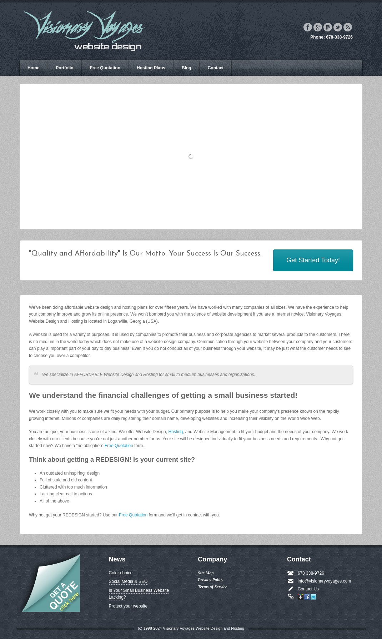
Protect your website (128, 606)
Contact (216, 67)
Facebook (307, 27)
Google (317, 27)
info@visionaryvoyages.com (324, 581)
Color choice (121, 572)
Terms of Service (212, 586)
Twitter (337, 27)
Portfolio (64, 67)
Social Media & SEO (128, 581)
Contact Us (308, 588)
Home (33, 67)
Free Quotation (105, 67)
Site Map (205, 572)
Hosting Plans (151, 67)
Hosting (175, 431)
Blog (186, 67)
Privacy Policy (210, 579)
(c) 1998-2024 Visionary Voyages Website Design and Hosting (191, 628)
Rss (347, 27)
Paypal (327, 27)
